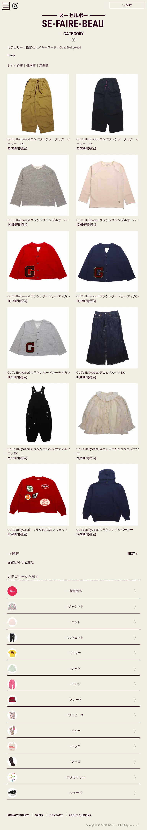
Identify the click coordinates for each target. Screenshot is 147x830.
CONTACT (56, 815)
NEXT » (132, 553)
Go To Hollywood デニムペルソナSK (100, 372)
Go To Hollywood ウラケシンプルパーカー (104, 529)
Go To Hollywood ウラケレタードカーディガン (38, 296)
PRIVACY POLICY (18, 815)
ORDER (39, 815)
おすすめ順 (15, 65)
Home (11, 55)
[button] (73, 36)
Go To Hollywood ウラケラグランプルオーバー (38, 220)
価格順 (31, 65)
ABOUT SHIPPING (80, 815)
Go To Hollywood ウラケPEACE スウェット (37, 529)
